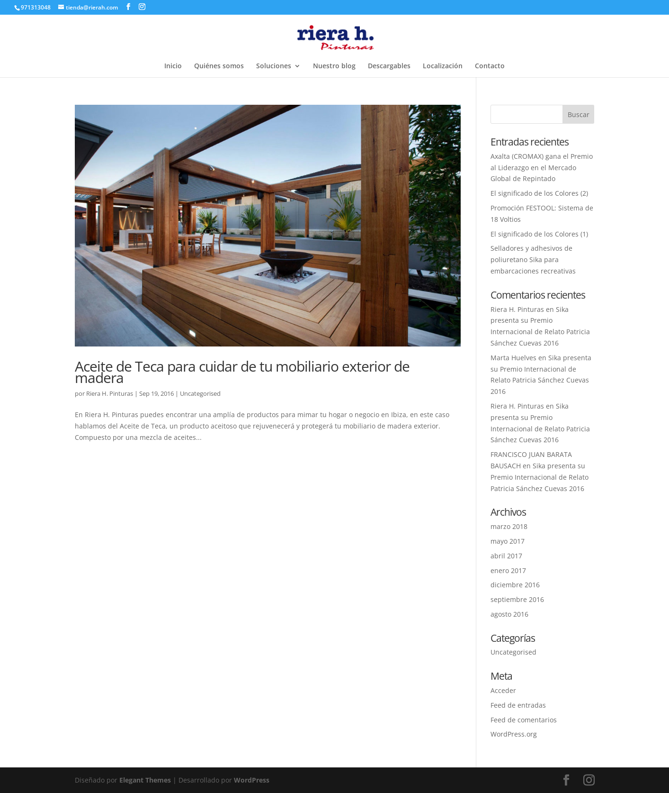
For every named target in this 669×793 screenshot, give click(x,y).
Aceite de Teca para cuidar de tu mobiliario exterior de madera (242, 371)
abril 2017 (506, 555)
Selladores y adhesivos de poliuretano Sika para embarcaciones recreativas (533, 259)
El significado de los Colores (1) (539, 233)
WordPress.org (514, 733)
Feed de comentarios (524, 719)
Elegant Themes (145, 779)
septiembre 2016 (517, 599)
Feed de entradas (518, 705)
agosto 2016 (509, 614)
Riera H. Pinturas (109, 393)
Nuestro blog (334, 66)
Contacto (490, 66)
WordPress (251, 779)
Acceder (503, 690)
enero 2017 (508, 570)
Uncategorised (200, 393)
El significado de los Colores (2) (539, 193)
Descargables (389, 66)
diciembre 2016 (515, 584)
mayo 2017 (508, 541)
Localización (443, 66)
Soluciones (273, 66)
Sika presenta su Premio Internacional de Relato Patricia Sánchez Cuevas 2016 (540, 477)
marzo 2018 (509, 526)
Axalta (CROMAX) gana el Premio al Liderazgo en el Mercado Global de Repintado (542, 167)
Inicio (173, 66)
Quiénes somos (219, 66)
